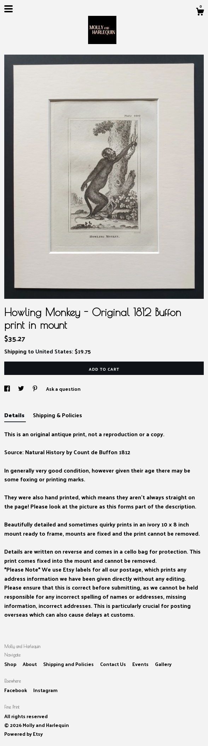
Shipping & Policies (57, 415)
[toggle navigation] (8, 8)
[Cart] (200, 12)
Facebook (16, 690)
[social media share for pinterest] (35, 388)
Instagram (45, 690)
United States (53, 351)
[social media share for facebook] (7, 388)
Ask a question (63, 388)
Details (15, 415)
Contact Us (113, 664)
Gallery (163, 664)
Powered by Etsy (23, 733)
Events (141, 664)
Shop (10, 664)
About (30, 664)
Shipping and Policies (69, 664)
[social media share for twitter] (21, 388)
